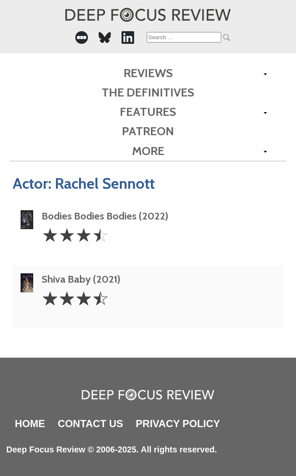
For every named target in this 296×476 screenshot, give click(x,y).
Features (148, 111)
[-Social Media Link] (81, 37)
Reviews (148, 73)
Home (30, 423)
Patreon (148, 131)
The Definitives (148, 92)
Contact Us (90, 423)
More (148, 151)
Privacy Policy (178, 423)
